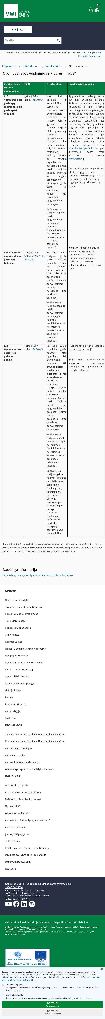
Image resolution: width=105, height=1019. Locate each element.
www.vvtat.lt (75, 159)
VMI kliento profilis (15, 755)
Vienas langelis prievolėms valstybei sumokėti (29, 769)
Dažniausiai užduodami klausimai (23, 799)
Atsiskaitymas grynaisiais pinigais (23, 792)
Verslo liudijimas (57, 66)
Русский (82, 56)
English (97, 52)
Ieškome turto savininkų (18, 862)
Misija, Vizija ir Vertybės (17, 600)
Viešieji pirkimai (13, 690)
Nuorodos (10, 869)
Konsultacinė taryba (16, 704)
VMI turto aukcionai (15, 827)
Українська (95, 56)
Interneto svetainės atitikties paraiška (25, 855)
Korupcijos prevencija (16, 656)
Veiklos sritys (12, 635)
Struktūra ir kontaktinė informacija (24, 607)
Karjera (9, 697)
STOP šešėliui (12, 841)
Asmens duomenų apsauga (19, 683)
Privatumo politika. (22, 980)
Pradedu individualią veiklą (40, 66)
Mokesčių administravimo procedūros (25, 649)
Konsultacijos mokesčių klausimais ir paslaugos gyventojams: (38, 884)
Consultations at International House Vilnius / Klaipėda (34, 734)
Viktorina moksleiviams (17, 813)
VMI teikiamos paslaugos (18, 748)
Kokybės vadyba (13, 642)
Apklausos (10, 718)
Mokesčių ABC (12, 806)
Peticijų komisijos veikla (18, 628)
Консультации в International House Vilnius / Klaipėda (34, 741)
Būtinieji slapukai (12, 984)
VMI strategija (12, 711)
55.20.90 (37, 100)
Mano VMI (24, 899)
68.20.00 (37, 349)
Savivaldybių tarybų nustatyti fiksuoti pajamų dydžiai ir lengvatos (38, 575)
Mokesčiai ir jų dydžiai (17, 785)
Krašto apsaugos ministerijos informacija (27, 848)
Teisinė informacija (15, 621)
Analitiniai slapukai (13, 995)
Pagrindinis (10, 66)
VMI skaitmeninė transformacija (22, 762)
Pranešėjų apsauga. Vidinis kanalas (23, 662)
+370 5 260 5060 (14, 887)
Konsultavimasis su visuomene (21, 614)
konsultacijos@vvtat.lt (81, 148)
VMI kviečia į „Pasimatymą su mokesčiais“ (27, 820)
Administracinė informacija (19, 669)
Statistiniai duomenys (17, 676)
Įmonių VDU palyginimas (18, 834)
